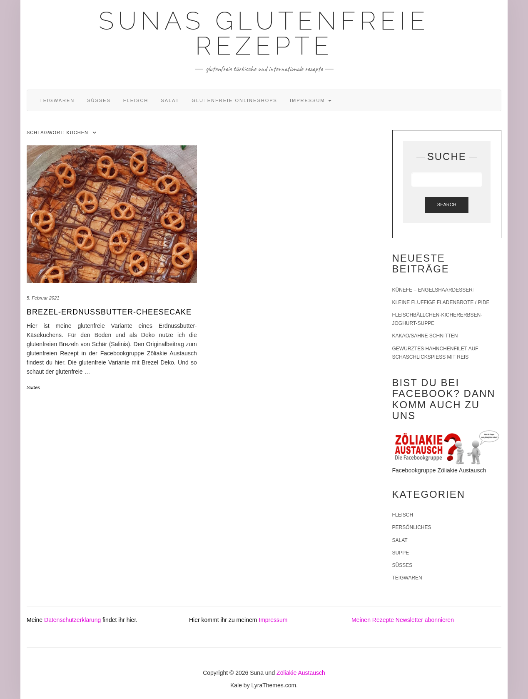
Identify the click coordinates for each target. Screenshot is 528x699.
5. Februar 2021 (43, 297)
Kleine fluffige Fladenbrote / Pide (441, 302)
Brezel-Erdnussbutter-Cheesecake (109, 312)
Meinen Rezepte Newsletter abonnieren (402, 620)
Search (446, 204)
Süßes (99, 100)
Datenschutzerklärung (72, 620)
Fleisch (135, 100)
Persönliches (411, 527)
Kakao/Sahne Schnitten (425, 336)
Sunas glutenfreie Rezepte (264, 33)
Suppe (400, 553)
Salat (170, 100)
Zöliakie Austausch (300, 672)
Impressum (310, 100)
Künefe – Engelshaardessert (434, 290)
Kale (236, 685)
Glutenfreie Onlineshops (234, 100)
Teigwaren (57, 100)
